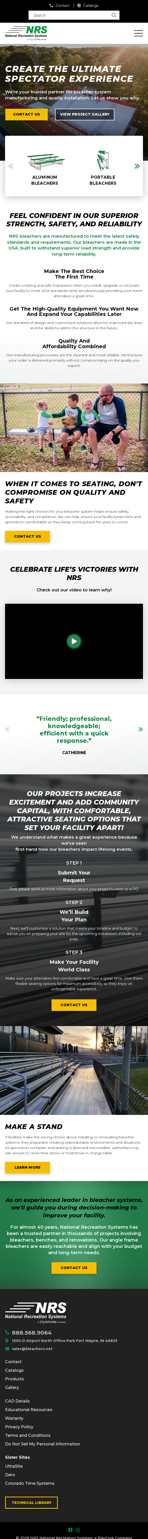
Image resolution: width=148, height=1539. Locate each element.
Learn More (32, 1168)
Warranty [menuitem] (14, 1418)
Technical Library (32, 1502)
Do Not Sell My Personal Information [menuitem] (42, 1444)
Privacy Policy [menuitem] (19, 1426)
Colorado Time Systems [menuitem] (30, 1483)
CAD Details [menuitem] (17, 1401)
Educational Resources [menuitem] (28, 1409)
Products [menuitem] (14, 1379)
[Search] (74, 15)
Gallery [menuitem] (12, 1387)
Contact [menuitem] (13, 1361)
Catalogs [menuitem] (14, 1370)
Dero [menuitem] (10, 1474)
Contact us (26, 114)
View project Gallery (85, 114)
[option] (45, 166)
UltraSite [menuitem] (14, 1466)
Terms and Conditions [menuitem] (28, 1435)
